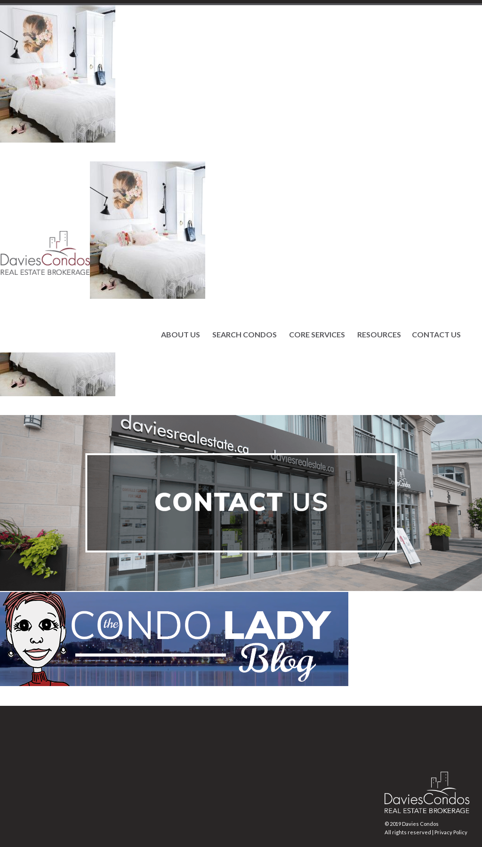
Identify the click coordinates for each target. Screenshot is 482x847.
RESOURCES (379, 334)
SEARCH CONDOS (244, 334)
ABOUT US (180, 334)
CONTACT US (436, 334)
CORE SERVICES (317, 334)
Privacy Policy (450, 832)
